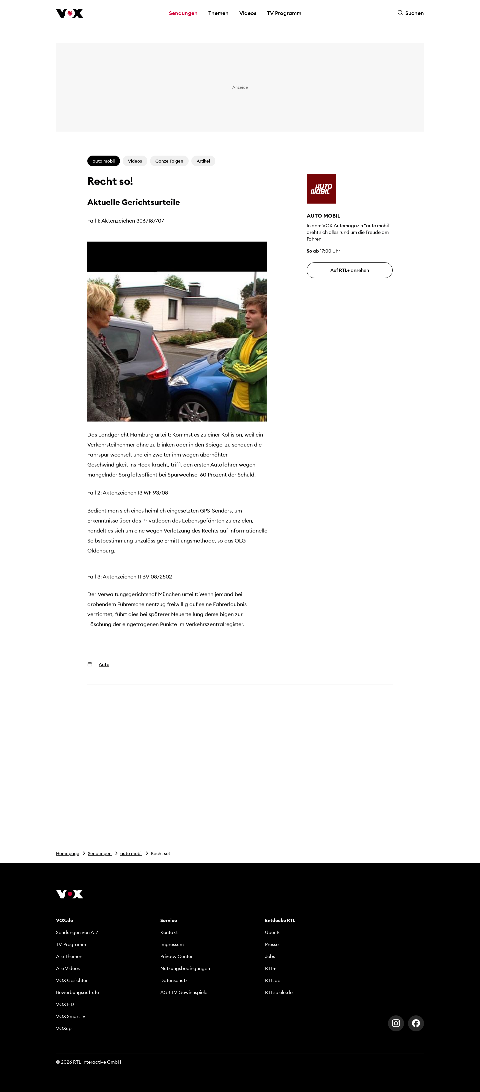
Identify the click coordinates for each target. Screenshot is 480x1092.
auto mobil (131, 853)
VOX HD (65, 1004)
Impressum (172, 944)
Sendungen (100, 853)
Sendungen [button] (183, 13)
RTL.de (272, 980)
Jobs (270, 956)
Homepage (67, 853)
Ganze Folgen (169, 161)
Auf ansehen (349, 270)
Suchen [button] (410, 13)
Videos (247, 13)
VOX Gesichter (72, 980)
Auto (104, 664)
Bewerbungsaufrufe (77, 992)
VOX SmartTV (71, 1016)
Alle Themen (69, 956)
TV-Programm (71, 944)
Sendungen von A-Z (77, 932)
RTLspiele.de (279, 992)
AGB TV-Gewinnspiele (183, 992)
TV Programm (284, 13)
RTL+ (270, 968)
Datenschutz (174, 980)
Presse (272, 944)
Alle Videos (68, 968)
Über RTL (275, 932)
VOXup (64, 1028)
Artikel (203, 161)
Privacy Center (176, 956)
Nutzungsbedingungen (185, 968)
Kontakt (169, 932)
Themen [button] (218, 13)
